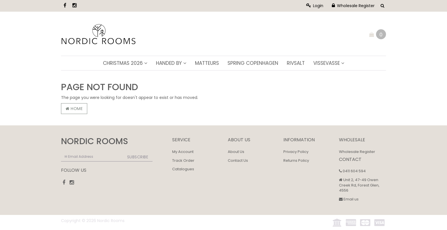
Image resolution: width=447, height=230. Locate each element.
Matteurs (207, 63)
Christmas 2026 (125, 63)
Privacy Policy (295, 151)
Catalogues (183, 169)
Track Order (183, 160)
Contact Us (238, 160)
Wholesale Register (353, 6)
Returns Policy (296, 160)
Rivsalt (296, 63)
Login (314, 6)
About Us (236, 151)
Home (74, 108)
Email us (349, 199)
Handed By (171, 63)
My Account (183, 151)
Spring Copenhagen (252, 63)
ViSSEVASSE (328, 63)
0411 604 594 (352, 171)
